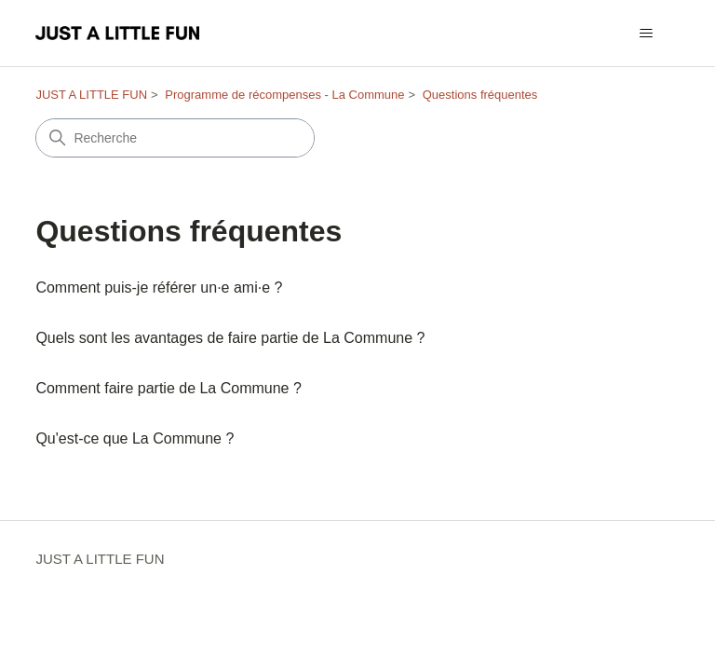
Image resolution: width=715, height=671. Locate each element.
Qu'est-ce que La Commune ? (134, 438)
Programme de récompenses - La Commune (284, 95)
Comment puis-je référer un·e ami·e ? (158, 287)
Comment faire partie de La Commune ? (168, 388)
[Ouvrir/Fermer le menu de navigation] (647, 33)
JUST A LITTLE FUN (91, 95)
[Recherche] (175, 138)
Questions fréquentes (480, 95)
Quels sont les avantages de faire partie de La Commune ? (230, 338)
